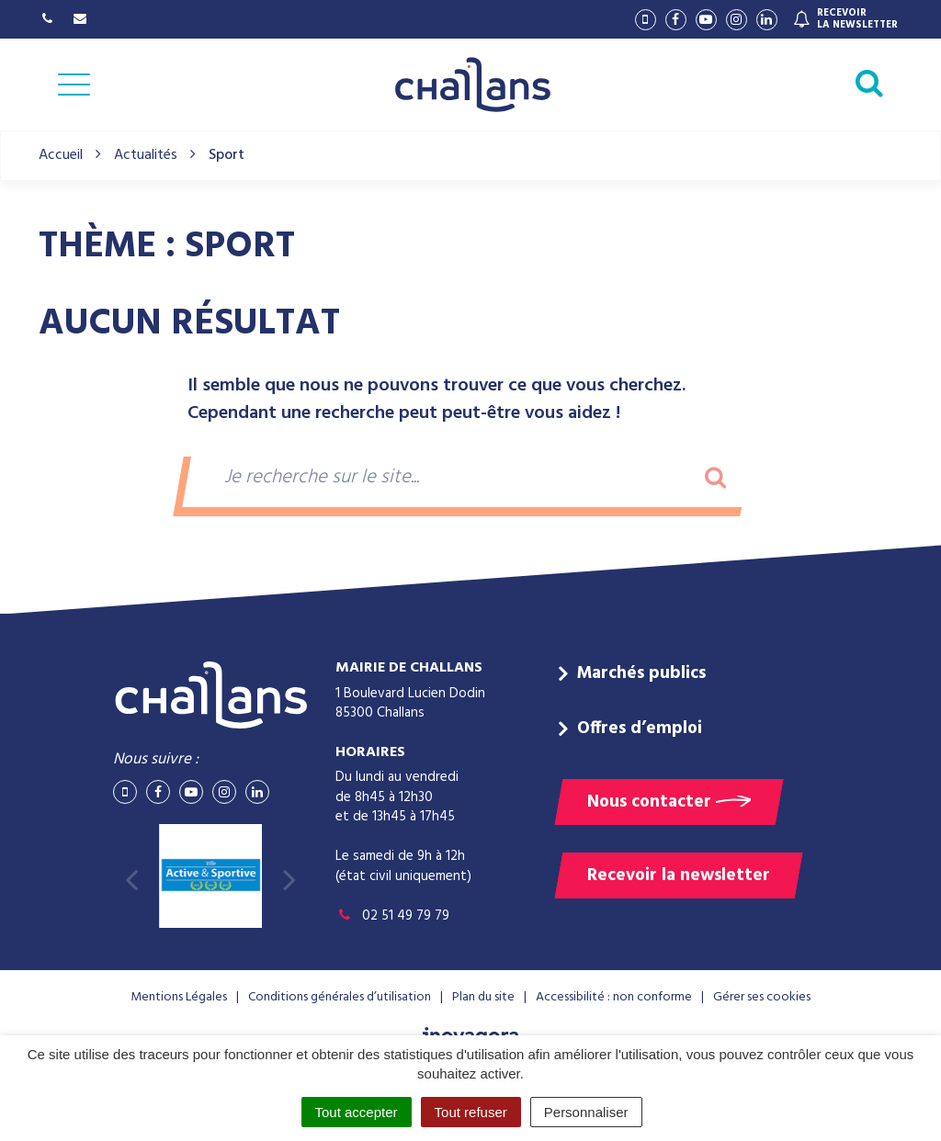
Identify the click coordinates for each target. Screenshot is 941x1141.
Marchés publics (641, 673)
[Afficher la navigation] (74, 84)
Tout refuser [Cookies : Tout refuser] (471, 1112)
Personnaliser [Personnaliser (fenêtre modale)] (586, 1112)
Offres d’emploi (639, 728)
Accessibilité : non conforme (614, 997)
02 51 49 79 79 (391, 916)
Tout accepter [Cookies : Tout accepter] (356, 1112)
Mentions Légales (178, 997)
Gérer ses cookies (762, 997)
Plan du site (483, 997)
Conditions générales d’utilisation (339, 997)
